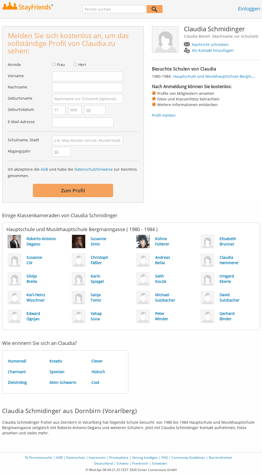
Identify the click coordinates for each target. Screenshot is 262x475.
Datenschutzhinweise (93, 169)
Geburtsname (20, 98)
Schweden (159, 463)
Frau (61, 64)
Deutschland (103, 463)
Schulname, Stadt (23, 139)
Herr (82, 64)
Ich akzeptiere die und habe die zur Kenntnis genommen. (72, 172)
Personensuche (40, 457)
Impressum (97, 457)
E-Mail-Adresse (21, 121)
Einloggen (249, 8)
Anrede (14, 64)
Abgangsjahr (19, 151)
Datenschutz (75, 457)
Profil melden (164, 115)
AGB (44, 169)
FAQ (164, 457)
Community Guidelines (188, 457)
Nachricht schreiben (210, 44)
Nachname (17, 86)
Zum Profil (73, 190)
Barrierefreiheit (220, 457)
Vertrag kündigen (145, 457)
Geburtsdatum (21, 109)
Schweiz (123, 463)
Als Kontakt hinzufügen (213, 50)
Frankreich (140, 463)
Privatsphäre (118, 457)
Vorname (16, 75)
